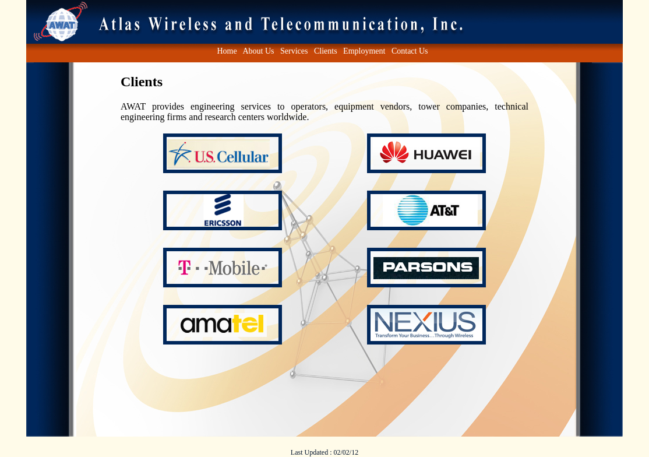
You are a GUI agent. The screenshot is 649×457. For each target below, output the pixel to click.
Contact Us (409, 51)
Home (227, 51)
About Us (258, 51)
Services (294, 51)
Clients (325, 51)
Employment (364, 51)
